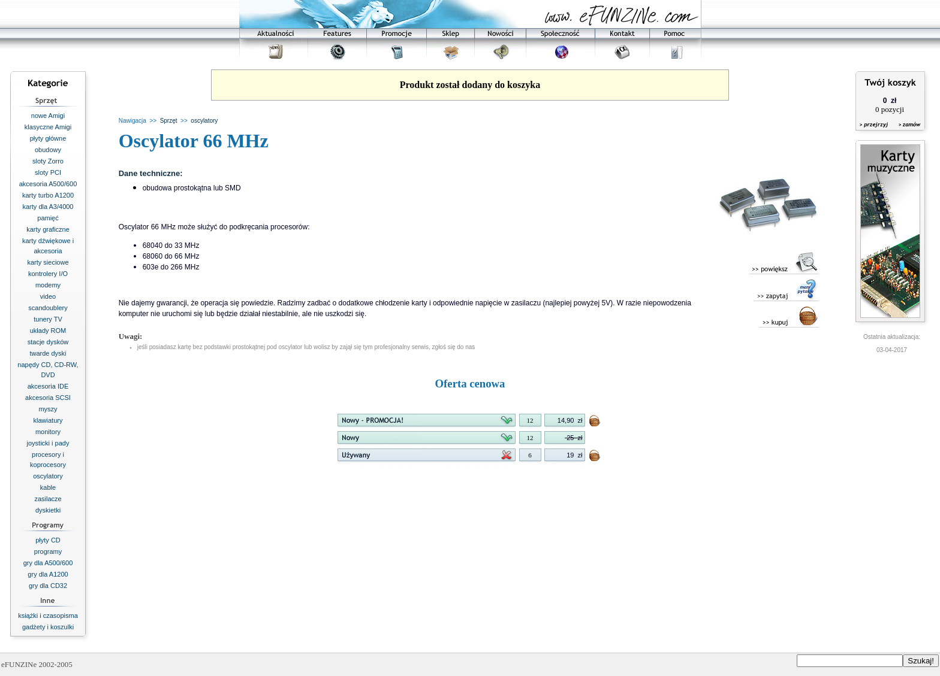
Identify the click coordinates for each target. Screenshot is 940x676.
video (48, 296)
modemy (48, 285)
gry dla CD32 (48, 585)
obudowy (48, 149)
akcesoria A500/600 (48, 183)
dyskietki (48, 510)
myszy (47, 409)
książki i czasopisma (48, 615)
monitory (48, 431)
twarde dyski (47, 353)
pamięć (47, 218)
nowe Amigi (48, 115)
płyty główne (48, 138)
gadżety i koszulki (48, 626)
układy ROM (48, 330)
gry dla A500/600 (48, 562)
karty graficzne (48, 229)
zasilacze (47, 498)
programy (48, 551)
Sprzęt (168, 120)
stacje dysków (48, 341)
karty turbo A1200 (48, 195)
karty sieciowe (47, 262)
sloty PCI (48, 172)
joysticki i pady (48, 443)
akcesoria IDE (48, 386)
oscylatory (48, 476)
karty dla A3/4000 (47, 206)
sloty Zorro (48, 161)
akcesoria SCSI (48, 397)
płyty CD (48, 540)
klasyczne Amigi (48, 127)
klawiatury (48, 420)
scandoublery (47, 307)
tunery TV (48, 319)
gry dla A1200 (48, 574)
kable (48, 487)
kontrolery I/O (48, 273)
